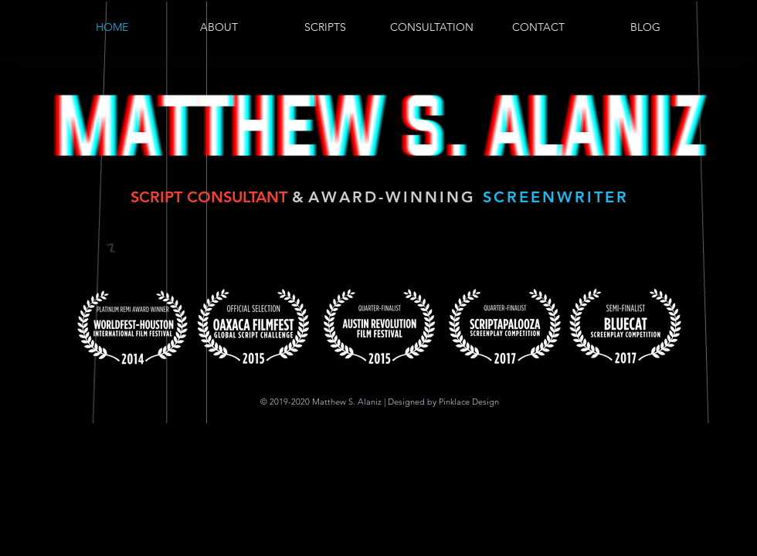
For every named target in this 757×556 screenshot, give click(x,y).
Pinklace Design (469, 401)
